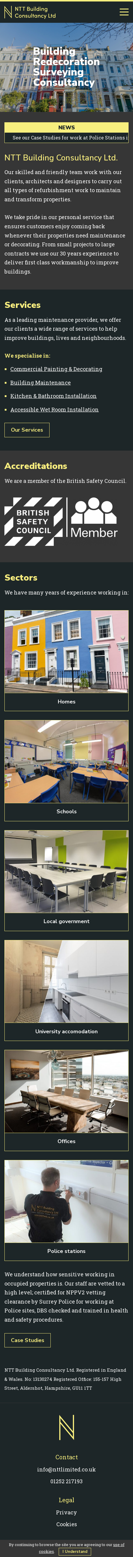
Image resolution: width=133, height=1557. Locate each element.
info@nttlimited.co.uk (66, 1469)
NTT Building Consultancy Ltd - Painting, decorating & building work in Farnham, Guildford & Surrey (29, 12)
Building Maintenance (40, 382)
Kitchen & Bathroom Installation (53, 395)
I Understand (75, 1551)
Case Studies (27, 1340)
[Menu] (124, 12)
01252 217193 (66, 1481)
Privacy (66, 1512)
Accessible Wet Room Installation (54, 409)
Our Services (27, 429)
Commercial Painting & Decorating (56, 368)
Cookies (66, 1524)
